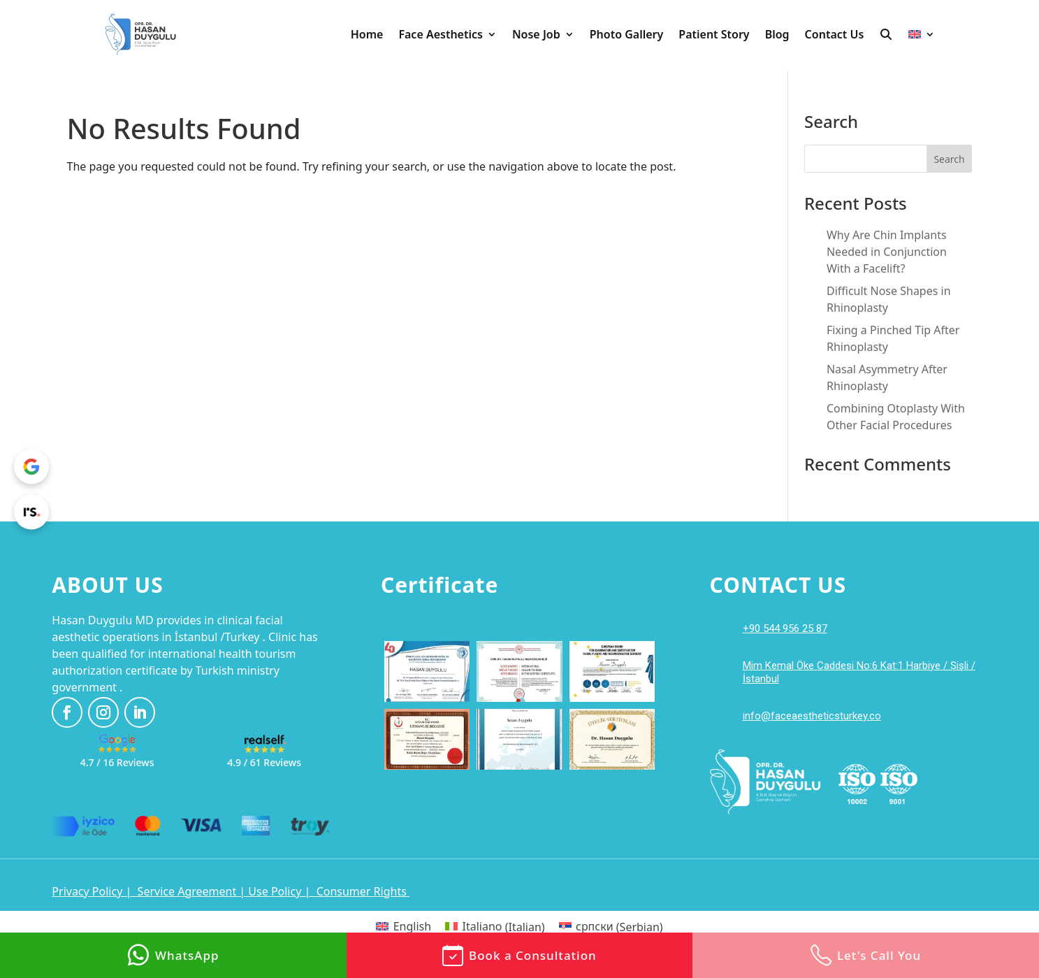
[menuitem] (921, 34)
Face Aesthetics (440, 34)
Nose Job (536, 34)
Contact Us (834, 34)
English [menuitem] (412, 926)
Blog (777, 34)
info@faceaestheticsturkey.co (812, 716)
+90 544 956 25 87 (785, 628)
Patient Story (713, 34)
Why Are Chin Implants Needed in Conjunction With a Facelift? (887, 251)
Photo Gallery (627, 34)
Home (367, 34)
